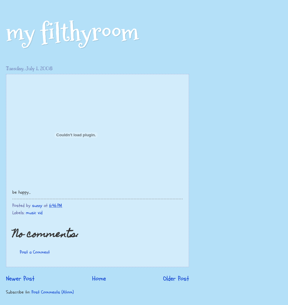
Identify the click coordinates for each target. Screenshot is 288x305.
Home (99, 279)
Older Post (176, 279)
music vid (34, 213)
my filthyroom (72, 32)
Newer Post (20, 279)
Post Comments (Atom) (53, 292)
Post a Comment (35, 252)
